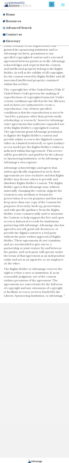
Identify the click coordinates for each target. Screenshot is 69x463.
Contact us (12, 34)
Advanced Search (17, 27)
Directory (11, 41)
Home (9, 14)
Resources (12, 21)
